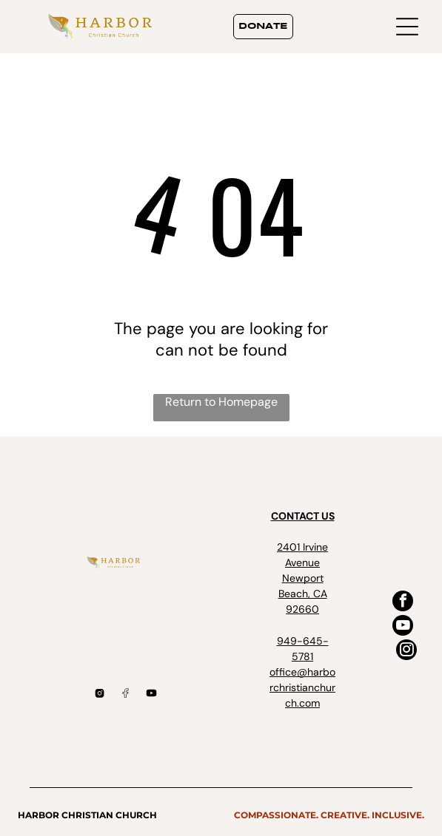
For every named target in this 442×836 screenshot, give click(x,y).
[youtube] (402, 627)
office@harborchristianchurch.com (302, 687)
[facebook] (402, 603)
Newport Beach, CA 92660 (302, 593)
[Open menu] (407, 27)
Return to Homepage (221, 401)
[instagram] (406, 651)
